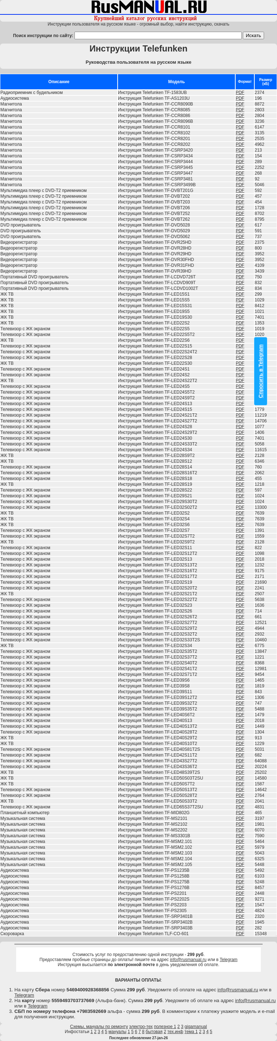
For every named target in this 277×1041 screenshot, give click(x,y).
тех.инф (175, 1031)
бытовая (154, 1031)
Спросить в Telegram (261, 371)
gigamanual (196, 1026)
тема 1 (191, 1031)
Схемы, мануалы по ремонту (99, 1026)
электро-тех (141, 1026)
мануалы (118, 1031)
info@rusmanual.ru (188, 959)
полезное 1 (165, 1026)
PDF (240, 92)
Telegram (228, 959)
